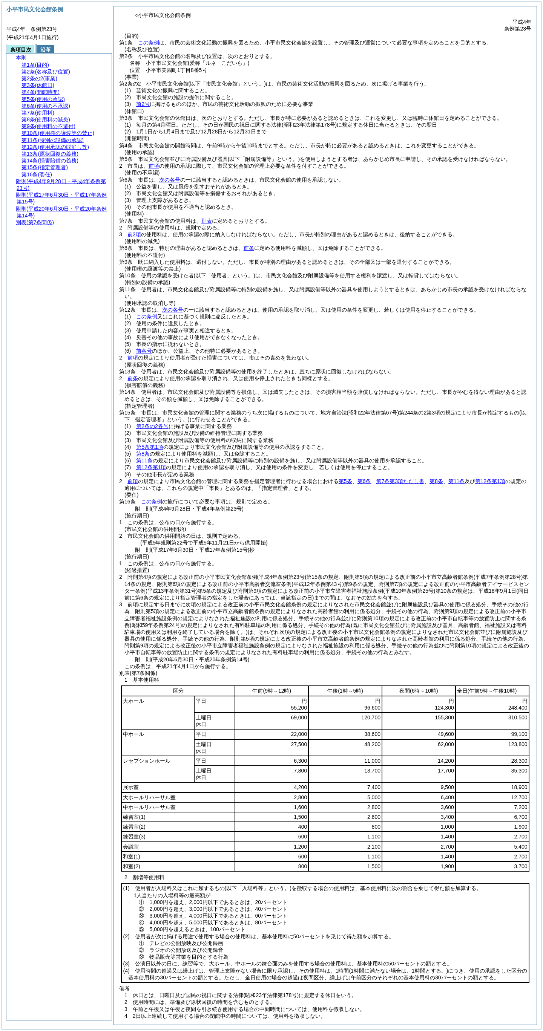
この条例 (148, 43)
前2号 (143, 104)
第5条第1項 (149, 447)
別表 (206, 221)
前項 (154, 166)
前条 (249, 248)
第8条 (143, 454)
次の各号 (169, 180)
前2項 (134, 234)
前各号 (144, 351)
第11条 (144, 460)
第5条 (345, 481)
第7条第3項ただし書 (400, 481)
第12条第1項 (151, 467)
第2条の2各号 (152, 426)
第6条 (364, 481)
